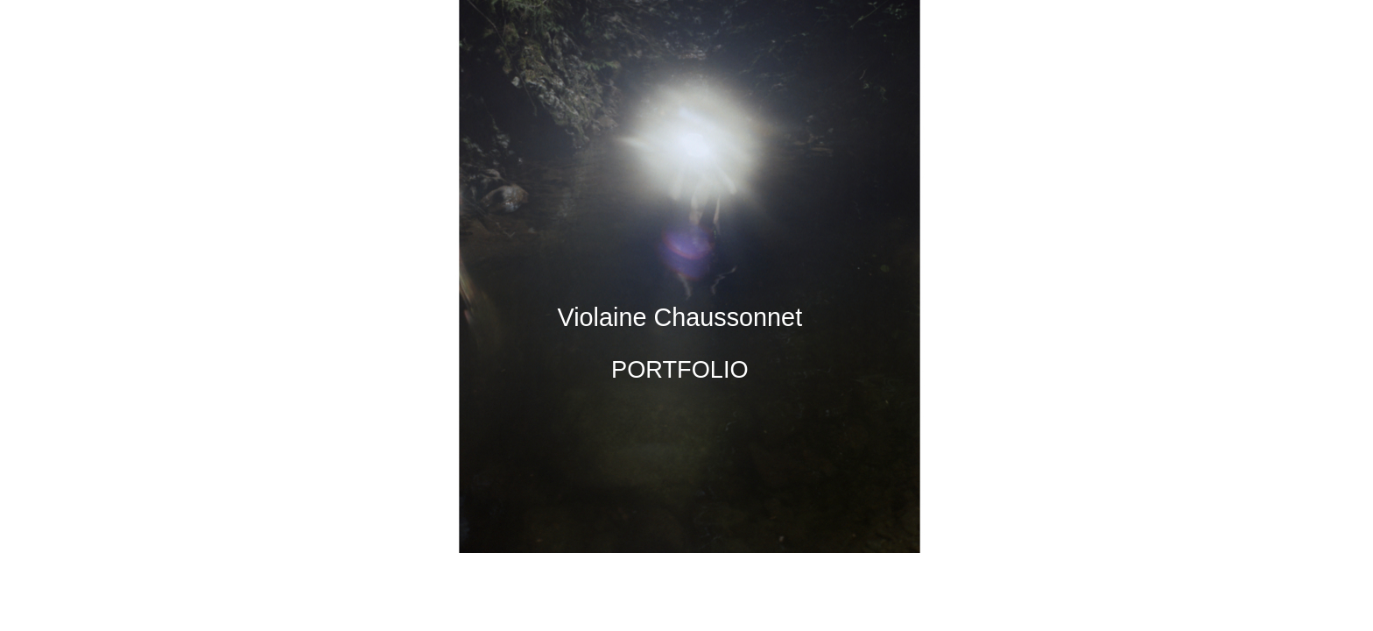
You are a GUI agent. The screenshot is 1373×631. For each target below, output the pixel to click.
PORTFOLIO (680, 369)
